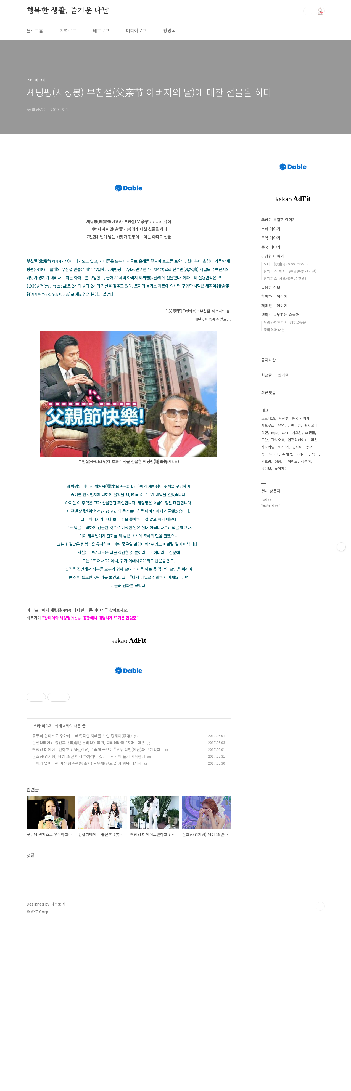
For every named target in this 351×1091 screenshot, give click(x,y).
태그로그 (101, 30)
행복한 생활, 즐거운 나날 (68, 11)
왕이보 (266, 468)
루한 (264, 439)
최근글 (266, 375)
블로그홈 (35, 30)
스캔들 (310, 432)
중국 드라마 (270, 454)
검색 (308, 11)
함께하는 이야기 (274, 296)
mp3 (274, 432)
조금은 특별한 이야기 (278, 219)
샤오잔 (297, 432)
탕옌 (264, 432)
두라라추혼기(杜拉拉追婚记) (285, 322)
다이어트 (291, 461)
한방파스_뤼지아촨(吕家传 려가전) (290, 271)
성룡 (278, 461)
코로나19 (268, 418)
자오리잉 (268, 446)
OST (285, 432)
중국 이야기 (270, 247)
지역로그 (68, 30)
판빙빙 (296, 425)
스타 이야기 (42, 725)
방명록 (169, 30)
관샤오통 (277, 439)
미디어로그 (136, 30)
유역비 (283, 425)
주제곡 (287, 454)
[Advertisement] (165, 1007)
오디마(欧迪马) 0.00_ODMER (286, 264)
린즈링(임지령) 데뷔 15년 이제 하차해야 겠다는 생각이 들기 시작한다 (88, 756)
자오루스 (268, 425)
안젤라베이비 (298, 439)
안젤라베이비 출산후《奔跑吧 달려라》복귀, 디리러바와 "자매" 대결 (88, 742)
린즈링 (266, 461)
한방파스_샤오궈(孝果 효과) (285, 278)
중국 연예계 (300, 418)
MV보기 (283, 446)
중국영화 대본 (274, 329)
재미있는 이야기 (274, 305)
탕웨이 (297, 446)
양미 (315, 454)
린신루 (283, 418)
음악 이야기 (270, 238)
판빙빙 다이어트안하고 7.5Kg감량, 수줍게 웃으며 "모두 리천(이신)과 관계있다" (97, 749)
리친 (314, 439)
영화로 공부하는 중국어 (280, 314)
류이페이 (281, 468)
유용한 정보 (270, 287)
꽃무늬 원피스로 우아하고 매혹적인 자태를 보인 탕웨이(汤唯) (82, 735)
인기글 (283, 375)
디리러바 (302, 454)
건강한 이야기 (272, 256)
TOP (320, 906)
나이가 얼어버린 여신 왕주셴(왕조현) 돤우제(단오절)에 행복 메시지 (86, 763)
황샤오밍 (311, 425)
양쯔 (309, 446)
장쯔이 (306, 461)
